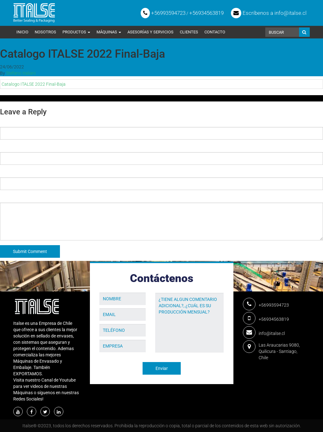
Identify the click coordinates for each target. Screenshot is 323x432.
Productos (76, 32)
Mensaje (164, 288)
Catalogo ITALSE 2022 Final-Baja (34, 84)
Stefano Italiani (21, 73)
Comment (10, 197)
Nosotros (45, 32)
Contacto (214, 32)
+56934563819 (206, 13)
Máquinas (109, 32)
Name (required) (16, 122)
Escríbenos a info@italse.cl (269, 13)
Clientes (189, 32)
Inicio (22, 32)
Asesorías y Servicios (150, 32)
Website (8, 172)
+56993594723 (163, 13)
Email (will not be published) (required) (39, 147)
